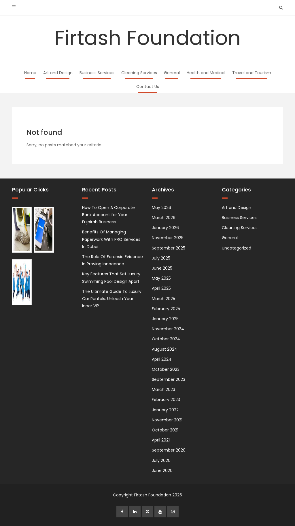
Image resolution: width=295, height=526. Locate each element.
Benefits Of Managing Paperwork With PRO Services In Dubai (111, 239)
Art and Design (58, 73)
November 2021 (167, 420)
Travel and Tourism (251, 73)
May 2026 (161, 207)
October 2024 (166, 339)
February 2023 (166, 399)
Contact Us (147, 86)
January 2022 (165, 410)
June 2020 (162, 470)
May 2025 (161, 278)
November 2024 (168, 329)
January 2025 (165, 319)
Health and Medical (206, 73)
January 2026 (165, 228)
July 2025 (161, 258)
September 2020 (169, 450)
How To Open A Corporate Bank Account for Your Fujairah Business (108, 215)
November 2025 (168, 238)
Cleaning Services (139, 73)
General (172, 73)
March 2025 (163, 299)
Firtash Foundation (147, 38)
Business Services (97, 73)
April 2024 (161, 359)
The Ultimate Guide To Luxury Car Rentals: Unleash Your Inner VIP (111, 299)
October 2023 (165, 369)
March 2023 (163, 389)
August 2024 (164, 349)
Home (30, 73)
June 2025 (162, 268)
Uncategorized (236, 248)
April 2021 (161, 440)
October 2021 (165, 430)
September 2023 (168, 379)
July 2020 (161, 460)
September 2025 (168, 248)
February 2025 (166, 309)
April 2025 (161, 288)
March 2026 (163, 217)
